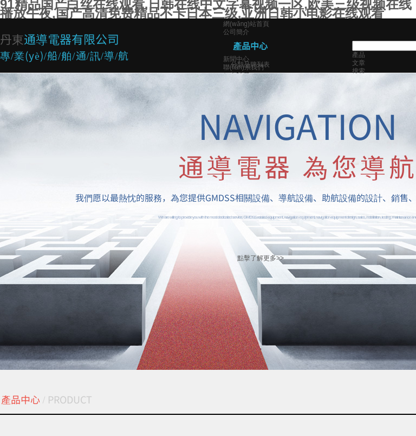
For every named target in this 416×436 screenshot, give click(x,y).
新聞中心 (236, 59)
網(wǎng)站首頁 (246, 24)
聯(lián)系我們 (243, 67)
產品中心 (250, 45)
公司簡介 (236, 32)
